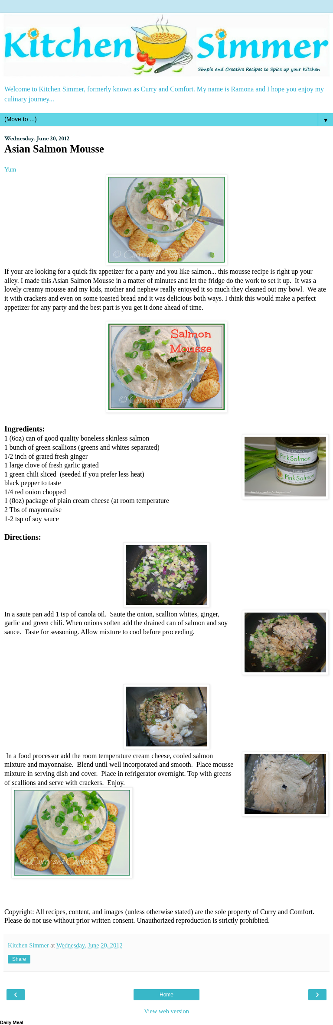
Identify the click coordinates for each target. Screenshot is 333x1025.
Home (166, 995)
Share (19, 959)
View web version (166, 1011)
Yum (10, 169)
